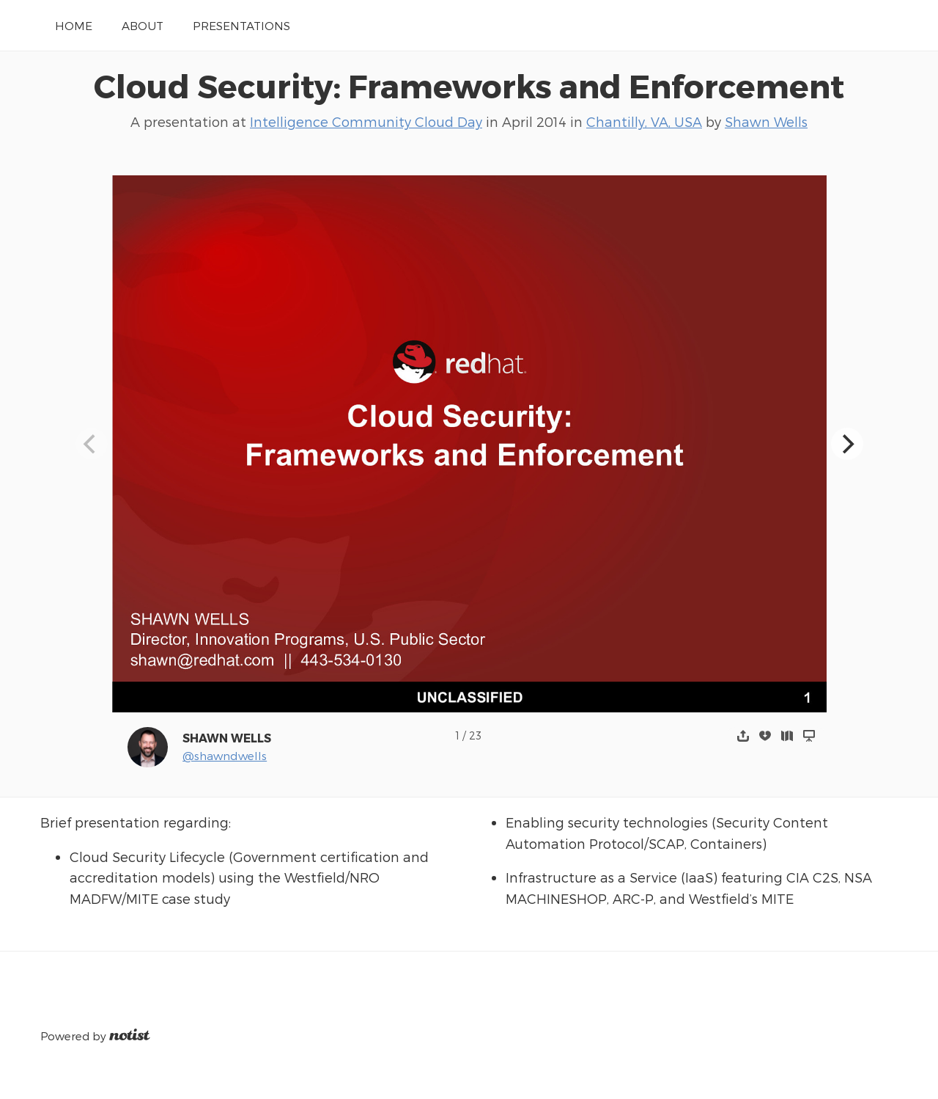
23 (475, 735)
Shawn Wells (766, 121)
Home (73, 25)
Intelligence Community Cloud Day (366, 121)
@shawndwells (224, 755)
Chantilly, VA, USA (644, 121)
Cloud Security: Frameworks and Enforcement (469, 85)
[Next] (847, 444)
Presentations (241, 25)
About (142, 25)
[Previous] (91, 444)
